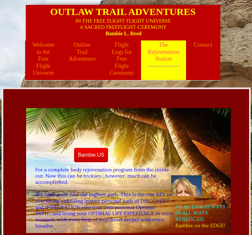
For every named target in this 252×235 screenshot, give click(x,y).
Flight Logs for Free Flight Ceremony (121, 58)
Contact (203, 44)
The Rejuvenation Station (163, 51)
